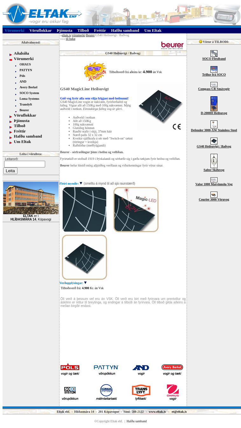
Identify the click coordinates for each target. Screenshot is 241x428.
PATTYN (25, 70)
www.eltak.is (157, 411)
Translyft (25, 104)
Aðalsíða (21, 53)
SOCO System (29, 93)
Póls (22, 76)
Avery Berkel (28, 87)
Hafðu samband (28, 136)
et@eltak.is (179, 411)
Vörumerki (24, 58)
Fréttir (20, 131)
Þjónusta (22, 120)
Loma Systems (29, 98)
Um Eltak (22, 141)
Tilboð (19, 125)
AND (22, 81)
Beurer (24, 110)
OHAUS (25, 64)
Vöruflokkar (25, 115)
